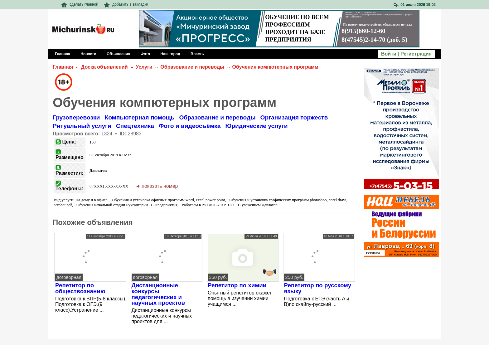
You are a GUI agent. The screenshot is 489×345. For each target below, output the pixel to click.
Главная (63, 67)
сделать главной (79, 4)
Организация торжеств (294, 117)
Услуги (144, 67)
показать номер (160, 186)
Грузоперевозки (76, 117)
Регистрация (416, 53)
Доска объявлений (104, 67)
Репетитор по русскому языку (317, 288)
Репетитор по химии (237, 285)
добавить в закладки (126, 4)
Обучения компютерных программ (275, 67)
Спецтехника (135, 126)
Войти (388, 53)
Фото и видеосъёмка (189, 126)
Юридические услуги (256, 126)
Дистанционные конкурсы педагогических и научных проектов (158, 294)
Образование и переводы (192, 67)
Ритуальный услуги (82, 126)
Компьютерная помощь (139, 117)
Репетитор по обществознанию (80, 288)
